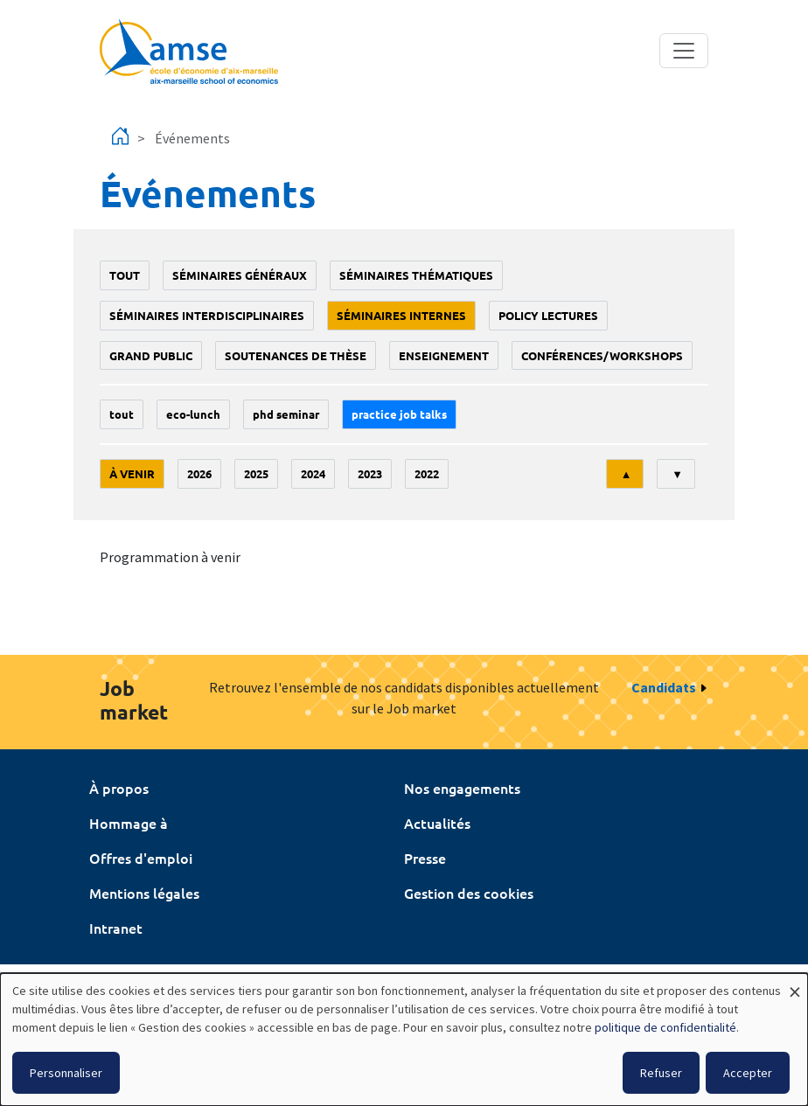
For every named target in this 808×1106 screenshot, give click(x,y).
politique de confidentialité (665, 1027)
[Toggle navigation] (683, 50)
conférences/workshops (602, 355)
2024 (313, 473)
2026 (199, 473)
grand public (150, 355)
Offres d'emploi (140, 857)
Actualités (437, 822)
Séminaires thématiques (416, 275)
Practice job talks (399, 414)
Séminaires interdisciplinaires (206, 315)
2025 (256, 473)
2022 (426, 473)
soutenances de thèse (295, 355)
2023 (370, 473)
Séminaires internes (401, 315)
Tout (124, 275)
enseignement (444, 355)
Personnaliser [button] (66, 1073)
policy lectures (548, 315)
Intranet (116, 927)
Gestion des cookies (468, 892)
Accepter (747, 1073)
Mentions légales (144, 892)
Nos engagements (462, 787)
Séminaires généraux (239, 275)
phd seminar (286, 414)
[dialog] (404, 1039)
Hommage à (128, 822)
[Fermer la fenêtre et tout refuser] (795, 984)
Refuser (661, 1073)
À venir (132, 473)
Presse (425, 857)
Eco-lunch (193, 414)
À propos (119, 787)
